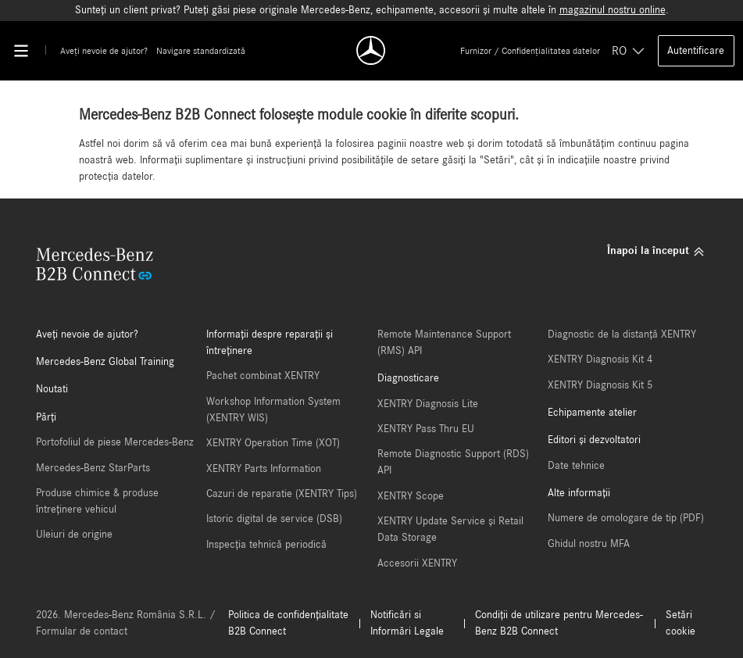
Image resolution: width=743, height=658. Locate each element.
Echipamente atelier (592, 412)
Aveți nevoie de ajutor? (104, 50)
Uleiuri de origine (74, 534)
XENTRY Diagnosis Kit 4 (600, 359)
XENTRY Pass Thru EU (425, 429)
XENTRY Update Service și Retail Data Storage (450, 529)
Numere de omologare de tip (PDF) (626, 518)
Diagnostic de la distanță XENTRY (622, 334)
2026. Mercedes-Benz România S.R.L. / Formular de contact (126, 623)
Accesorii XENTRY (417, 563)
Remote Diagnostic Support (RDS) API (453, 462)
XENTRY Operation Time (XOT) (273, 443)
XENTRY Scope (410, 496)
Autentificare (695, 50)
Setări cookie (680, 623)
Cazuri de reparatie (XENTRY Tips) (281, 493)
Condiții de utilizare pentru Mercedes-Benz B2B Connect (559, 623)
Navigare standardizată (200, 50)
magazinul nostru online (612, 10)
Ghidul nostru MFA (589, 543)
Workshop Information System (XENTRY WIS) (273, 410)
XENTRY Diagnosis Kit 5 (600, 385)
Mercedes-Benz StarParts (93, 468)
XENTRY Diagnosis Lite (427, 404)
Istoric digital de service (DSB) (274, 518)
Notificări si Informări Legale (407, 623)
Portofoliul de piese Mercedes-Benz (115, 442)
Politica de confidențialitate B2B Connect (288, 623)
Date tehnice (576, 465)
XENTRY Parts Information (263, 468)
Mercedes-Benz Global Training (105, 361)
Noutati (52, 389)
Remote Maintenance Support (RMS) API (444, 342)
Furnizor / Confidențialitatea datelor (530, 50)
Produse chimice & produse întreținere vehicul (97, 501)
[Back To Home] (371, 50)
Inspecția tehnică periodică (266, 544)
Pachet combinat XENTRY (263, 375)
